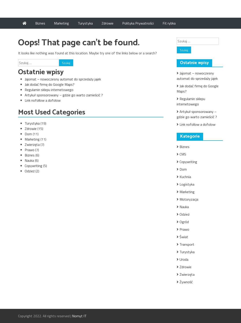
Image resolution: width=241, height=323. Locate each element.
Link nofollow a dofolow (43, 100)
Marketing (61, 23)
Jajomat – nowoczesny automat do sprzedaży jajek (63, 79)
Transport (187, 244)
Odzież (30, 171)
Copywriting (33, 165)
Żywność (186, 282)
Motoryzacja (189, 199)
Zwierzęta (32, 144)
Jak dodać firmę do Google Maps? (49, 84)
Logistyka (187, 184)
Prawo (29, 149)
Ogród (184, 221)
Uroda (184, 259)
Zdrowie (107, 23)
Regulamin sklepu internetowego (49, 89)
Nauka (29, 160)
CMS (183, 154)
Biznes (40, 23)
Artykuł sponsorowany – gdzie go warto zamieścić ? (64, 95)
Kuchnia (185, 176)
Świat (184, 236)
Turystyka (85, 23)
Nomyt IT (79, 316)
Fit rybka (169, 23)
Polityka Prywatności (138, 23)
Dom (28, 134)
